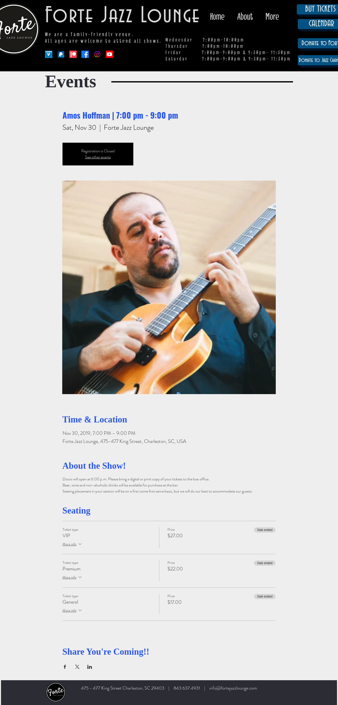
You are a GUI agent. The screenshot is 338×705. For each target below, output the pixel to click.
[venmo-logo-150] (48, 54)
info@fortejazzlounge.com (233, 688)
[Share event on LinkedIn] (89, 667)
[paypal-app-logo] (61, 54)
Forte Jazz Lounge (123, 16)
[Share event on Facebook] (64, 667)
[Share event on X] (77, 667)
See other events (98, 157)
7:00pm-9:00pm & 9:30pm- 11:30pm (246, 59)
